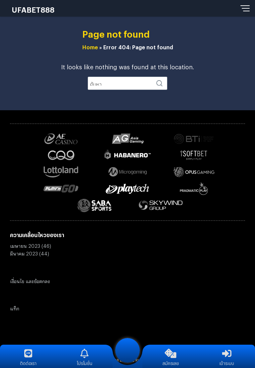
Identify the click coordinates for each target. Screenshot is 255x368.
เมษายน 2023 (25, 245)
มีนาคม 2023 (24, 252)
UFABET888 (33, 8)
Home (90, 46)
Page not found (116, 32)
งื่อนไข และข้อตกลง (31, 280)
